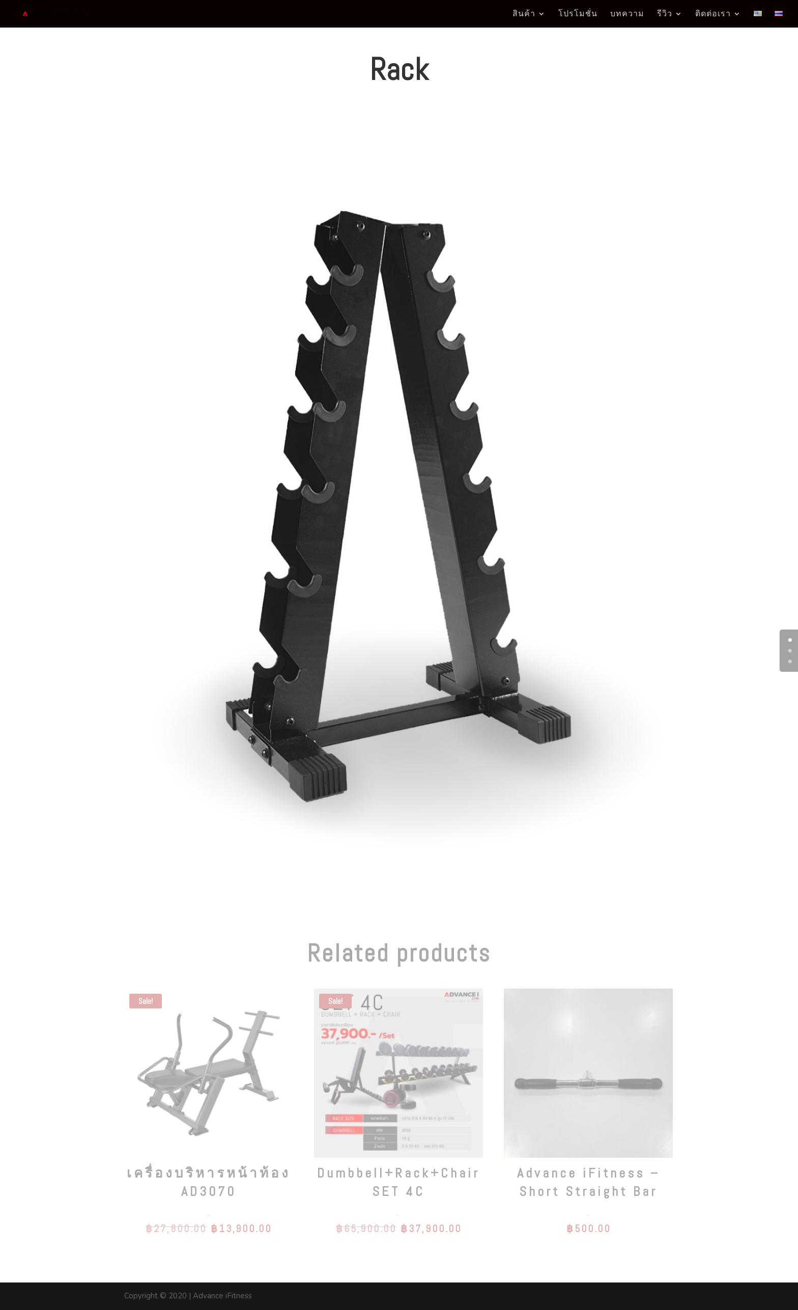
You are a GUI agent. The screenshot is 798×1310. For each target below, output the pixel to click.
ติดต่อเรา (713, 14)
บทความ (627, 14)
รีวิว (664, 14)
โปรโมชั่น (577, 14)
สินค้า (523, 14)
